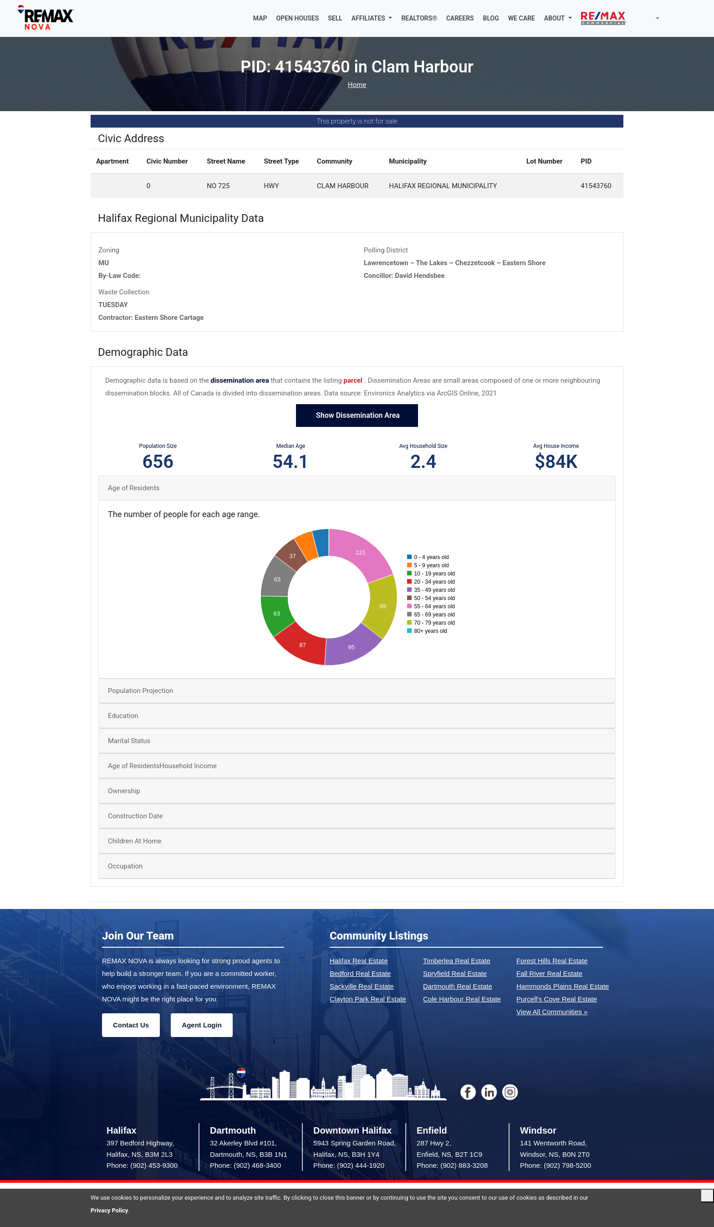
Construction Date (135, 816)
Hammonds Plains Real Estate (562, 986)
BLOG (491, 18)
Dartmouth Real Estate (457, 986)
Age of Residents (133, 488)
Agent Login (201, 1025)
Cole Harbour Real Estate (462, 999)
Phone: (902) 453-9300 (142, 1165)
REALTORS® (419, 18)
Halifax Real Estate (359, 961)
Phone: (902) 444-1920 (348, 1165)
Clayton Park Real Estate (368, 999)
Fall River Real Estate (549, 973)
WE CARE (521, 18)
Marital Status (129, 741)
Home (357, 85)
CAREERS (460, 18)
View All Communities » (551, 1012)
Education (123, 716)
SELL (335, 18)
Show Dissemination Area (357, 415)
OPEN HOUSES (297, 18)
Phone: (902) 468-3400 (245, 1165)
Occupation (125, 866)
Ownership (124, 791)
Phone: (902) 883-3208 (452, 1165)
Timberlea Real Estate (456, 961)
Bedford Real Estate (360, 973)
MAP (260, 18)
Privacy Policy (109, 1210)
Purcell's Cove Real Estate (556, 999)
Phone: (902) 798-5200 (555, 1165)
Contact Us (131, 1025)
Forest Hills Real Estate (552, 961)
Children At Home (134, 841)
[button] (372, 18)
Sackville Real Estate (362, 986)
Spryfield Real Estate (455, 973)
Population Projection (140, 691)
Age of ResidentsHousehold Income (162, 766)
